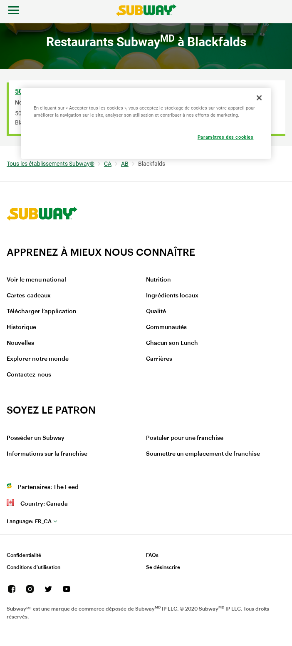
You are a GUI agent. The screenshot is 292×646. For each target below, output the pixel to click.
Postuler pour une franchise (184, 438)
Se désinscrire (163, 567)
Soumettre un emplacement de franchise (203, 454)
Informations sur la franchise (47, 454)
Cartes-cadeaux (29, 296)
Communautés (166, 327)
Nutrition (158, 280)
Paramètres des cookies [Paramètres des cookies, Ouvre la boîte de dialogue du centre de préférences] (226, 137)
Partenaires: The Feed (48, 487)
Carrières (159, 359)
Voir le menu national (36, 280)
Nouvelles (20, 343)
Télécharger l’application (42, 311)
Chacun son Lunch (172, 343)
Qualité (156, 311)
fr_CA (29, 521)
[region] (146, 123)
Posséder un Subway (35, 438)
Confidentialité (24, 555)
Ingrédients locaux (172, 296)
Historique (21, 327)
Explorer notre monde (38, 359)
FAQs (152, 555)
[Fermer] (259, 98)
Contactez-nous (29, 375)
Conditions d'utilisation (33, 567)
